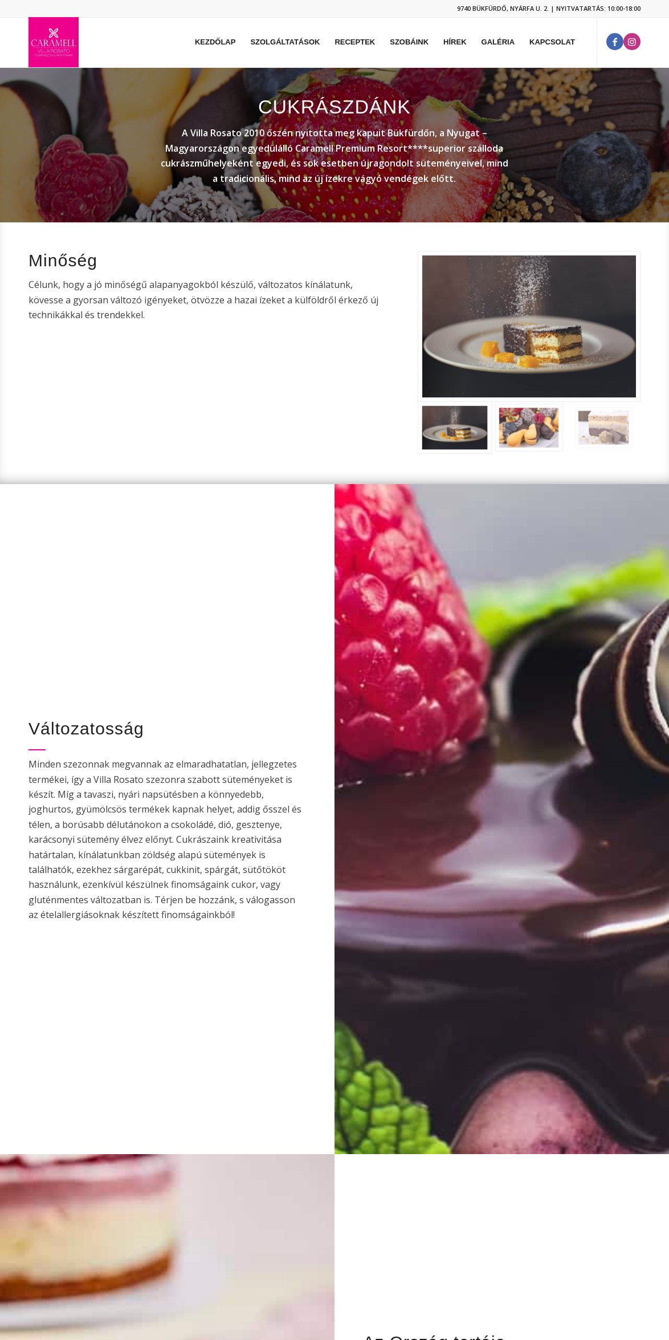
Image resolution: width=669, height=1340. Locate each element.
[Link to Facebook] (614, 41)
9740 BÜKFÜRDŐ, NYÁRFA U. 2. (503, 8)
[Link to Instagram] (632, 41)
